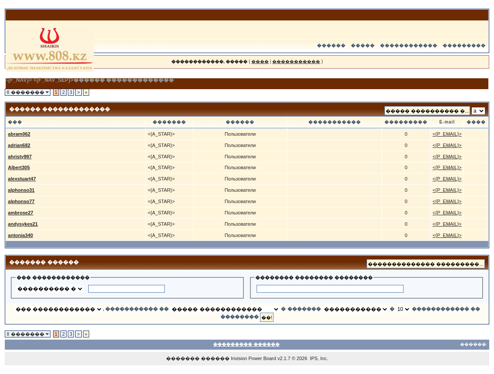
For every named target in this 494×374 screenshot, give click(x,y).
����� (363, 45)
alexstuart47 (22, 178)
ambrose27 (20, 212)
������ (331, 45)
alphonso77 (21, 201)
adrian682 (19, 145)
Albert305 (19, 167)
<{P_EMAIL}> (447, 134)
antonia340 (20, 235)
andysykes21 (23, 224)
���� (260, 61)
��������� (464, 45)
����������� (296, 61)
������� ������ (198, 358)
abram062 (19, 134)
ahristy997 (19, 156)
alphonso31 (21, 190)
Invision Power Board (253, 358)
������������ (408, 45)
